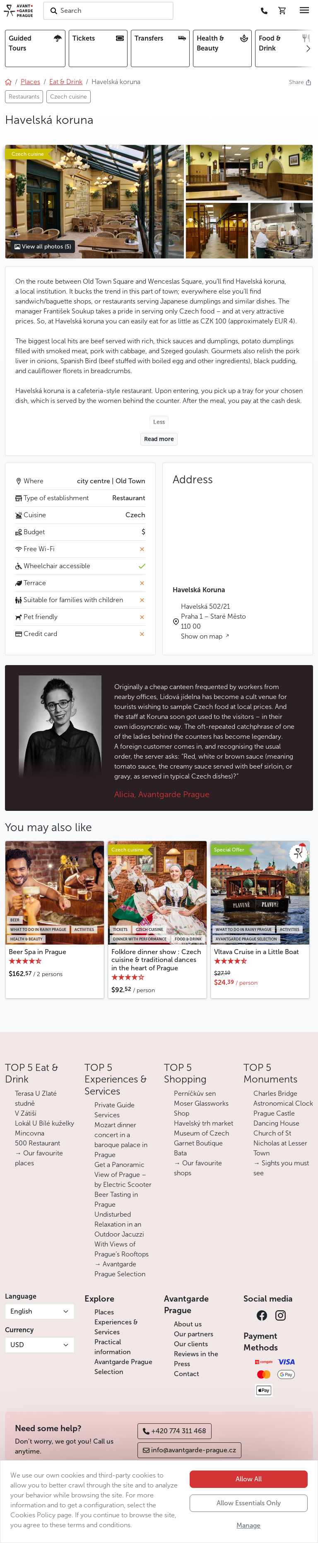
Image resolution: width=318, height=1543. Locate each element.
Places (104, 1312)
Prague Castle (274, 1113)
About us (188, 1324)
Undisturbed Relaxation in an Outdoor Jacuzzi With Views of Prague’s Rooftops (121, 1234)
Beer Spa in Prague (37, 952)
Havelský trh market (203, 1123)
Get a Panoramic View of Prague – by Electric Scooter (123, 1175)
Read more (159, 439)
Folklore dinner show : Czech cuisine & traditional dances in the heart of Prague (156, 960)
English (21, 1311)
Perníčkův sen (195, 1093)
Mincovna (29, 1133)
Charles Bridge (275, 1093)
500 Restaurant (37, 1143)
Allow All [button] (249, 1479)
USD (17, 1345)
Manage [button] (248, 1525)
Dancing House (276, 1123)
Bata (180, 1153)
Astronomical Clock (283, 1103)
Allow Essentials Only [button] (249, 1503)
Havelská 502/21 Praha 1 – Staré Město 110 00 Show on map (213, 621)
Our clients (191, 1344)
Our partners (193, 1334)
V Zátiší (25, 1113)
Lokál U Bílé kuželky (44, 1123)
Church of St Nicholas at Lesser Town (280, 1143)
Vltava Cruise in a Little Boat (256, 952)
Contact (186, 1374)
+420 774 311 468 (174, 1431)
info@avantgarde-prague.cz (189, 1450)
